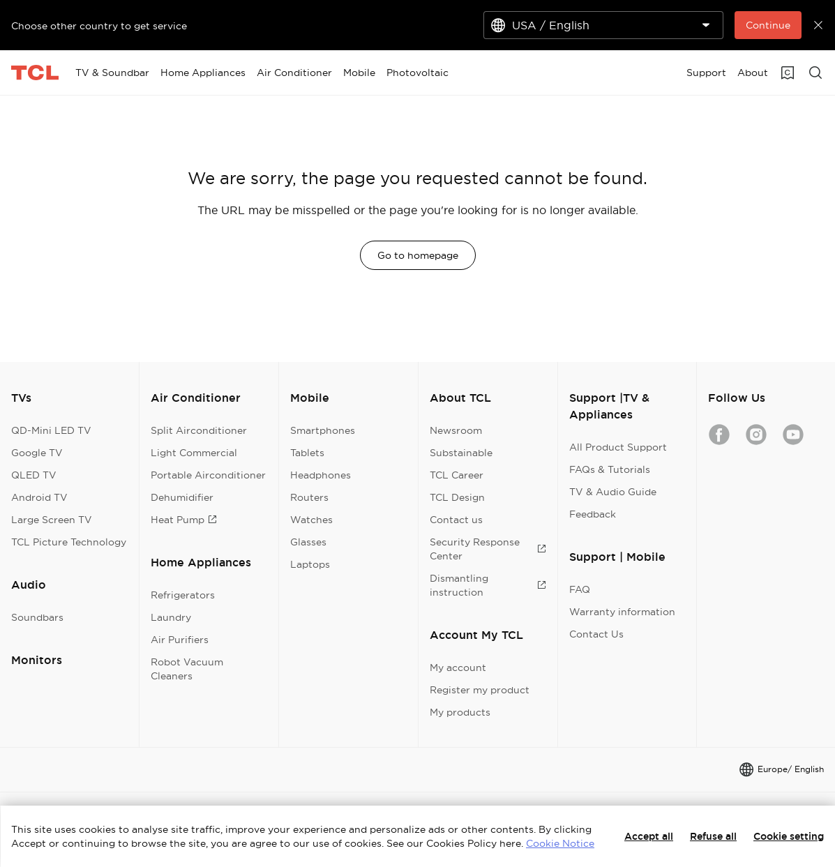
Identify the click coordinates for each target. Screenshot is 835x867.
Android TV (39, 497)
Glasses (308, 542)
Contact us (456, 519)
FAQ (579, 589)
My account (458, 667)
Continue (768, 25)
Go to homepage (417, 255)
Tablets (307, 452)
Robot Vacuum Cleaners (187, 669)
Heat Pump (184, 519)
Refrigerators (183, 595)
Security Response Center (488, 549)
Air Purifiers (180, 639)
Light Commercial (194, 452)
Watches (311, 519)
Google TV (37, 452)
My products (460, 712)
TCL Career (456, 475)
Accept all (648, 836)
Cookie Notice (560, 843)
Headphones (320, 475)
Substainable (461, 452)
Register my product (479, 690)
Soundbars (37, 617)
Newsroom (456, 430)
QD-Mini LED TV (51, 430)
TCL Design (457, 497)
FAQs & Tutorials (609, 469)
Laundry (171, 617)
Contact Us (596, 634)
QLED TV (34, 475)
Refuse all (713, 836)
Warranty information (622, 611)
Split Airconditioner (199, 430)
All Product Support (618, 447)
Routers (309, 497)
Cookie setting (788, 836)
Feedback (592, 514)
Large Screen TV (51, 519)
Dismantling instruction (488, 585)
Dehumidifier (182, 497)
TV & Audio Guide (612, 491)
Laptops (310, 564)
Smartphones (322, 430)
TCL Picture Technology (68, 542)
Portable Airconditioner (208, 475)
